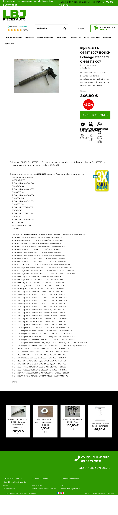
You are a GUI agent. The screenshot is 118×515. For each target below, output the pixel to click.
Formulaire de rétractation (44, 488)
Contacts (9, 44)
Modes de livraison (40, 479)
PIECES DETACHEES (45, 38)
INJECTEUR (29, 38)
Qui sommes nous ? (13, 479)
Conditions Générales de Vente (14, 483)
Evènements (9, 488)
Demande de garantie (70, 488)
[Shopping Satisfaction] (17, 27)
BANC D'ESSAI (62, 38)
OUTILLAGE (76, 38)
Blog (62, 485)
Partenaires (37, 485)
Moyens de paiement (69, 479)
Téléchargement (92, 38)
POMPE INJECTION (14, 38)
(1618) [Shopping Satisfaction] (25, 30)
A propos (107, 38)
